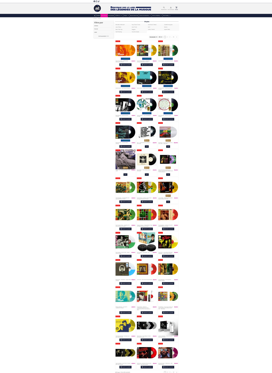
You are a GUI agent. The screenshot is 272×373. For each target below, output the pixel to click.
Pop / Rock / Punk (136, 24)
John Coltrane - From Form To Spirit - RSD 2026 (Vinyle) (123, 364)
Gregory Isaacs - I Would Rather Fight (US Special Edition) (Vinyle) (144, 226)
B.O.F (149, 27)
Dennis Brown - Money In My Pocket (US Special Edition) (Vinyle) (144, 198)
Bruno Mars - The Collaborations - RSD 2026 (144, 170)
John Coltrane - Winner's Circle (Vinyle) (164, 116)
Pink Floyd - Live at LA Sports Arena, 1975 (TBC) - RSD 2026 (165, 143)
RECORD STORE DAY (120, 24)
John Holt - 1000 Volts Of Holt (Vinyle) (144, 279)
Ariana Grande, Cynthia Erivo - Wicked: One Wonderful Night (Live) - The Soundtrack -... (165, 170)
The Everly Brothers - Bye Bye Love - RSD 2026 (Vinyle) (123, 336)
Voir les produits (103, 36)
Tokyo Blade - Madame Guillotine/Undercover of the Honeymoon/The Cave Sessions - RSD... (144, 308)
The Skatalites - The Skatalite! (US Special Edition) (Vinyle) (122, 198)
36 (160, 37)
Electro (165, 27)
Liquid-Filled (167, 29)
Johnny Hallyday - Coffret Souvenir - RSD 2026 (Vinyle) (165, 336)
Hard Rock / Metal (152, 24)
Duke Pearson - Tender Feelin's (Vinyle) (122, 143)
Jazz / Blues (118, 27)
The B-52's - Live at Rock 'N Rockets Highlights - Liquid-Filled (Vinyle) (165, 253)
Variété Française (168, 24)
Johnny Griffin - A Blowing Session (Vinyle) (165, 89)
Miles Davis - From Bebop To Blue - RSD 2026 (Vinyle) (144, 336)
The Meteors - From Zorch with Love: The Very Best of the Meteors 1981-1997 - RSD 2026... (165, 307)
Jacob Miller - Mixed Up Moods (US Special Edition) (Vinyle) (165, 198)
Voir (147, 146)
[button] (119, 15)
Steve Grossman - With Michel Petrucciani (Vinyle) (122, 61)
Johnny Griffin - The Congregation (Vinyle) (144, 116)
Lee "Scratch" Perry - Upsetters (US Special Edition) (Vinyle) (123, 226)
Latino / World (151, 29)
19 (173, 37)
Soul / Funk (134, 27)
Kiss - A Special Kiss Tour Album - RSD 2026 (144, 143)
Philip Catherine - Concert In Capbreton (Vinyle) (121, 307)
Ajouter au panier (125, 65)
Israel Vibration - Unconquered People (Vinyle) (164, 280)
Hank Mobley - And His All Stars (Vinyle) (122, 116)
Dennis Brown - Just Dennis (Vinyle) (165, 61)
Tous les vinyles (135, 31)
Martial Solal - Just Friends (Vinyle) (123, 88)
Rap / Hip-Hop (119, 29)
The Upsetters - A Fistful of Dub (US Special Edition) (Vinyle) (165, 226)
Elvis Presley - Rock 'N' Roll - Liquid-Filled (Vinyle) (123, 253)
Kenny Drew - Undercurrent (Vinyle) (144, 88)
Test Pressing (119, 31)
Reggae (133, 29)
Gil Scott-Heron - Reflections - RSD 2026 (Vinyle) (165, 364)
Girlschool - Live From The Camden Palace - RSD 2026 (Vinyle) (144, 364)
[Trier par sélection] (153, 37)
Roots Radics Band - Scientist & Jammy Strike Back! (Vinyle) (143, 61)
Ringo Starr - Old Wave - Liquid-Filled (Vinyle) (123, 280)
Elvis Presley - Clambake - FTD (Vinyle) (143, 253)
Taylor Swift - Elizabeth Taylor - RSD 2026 (123, 170)
